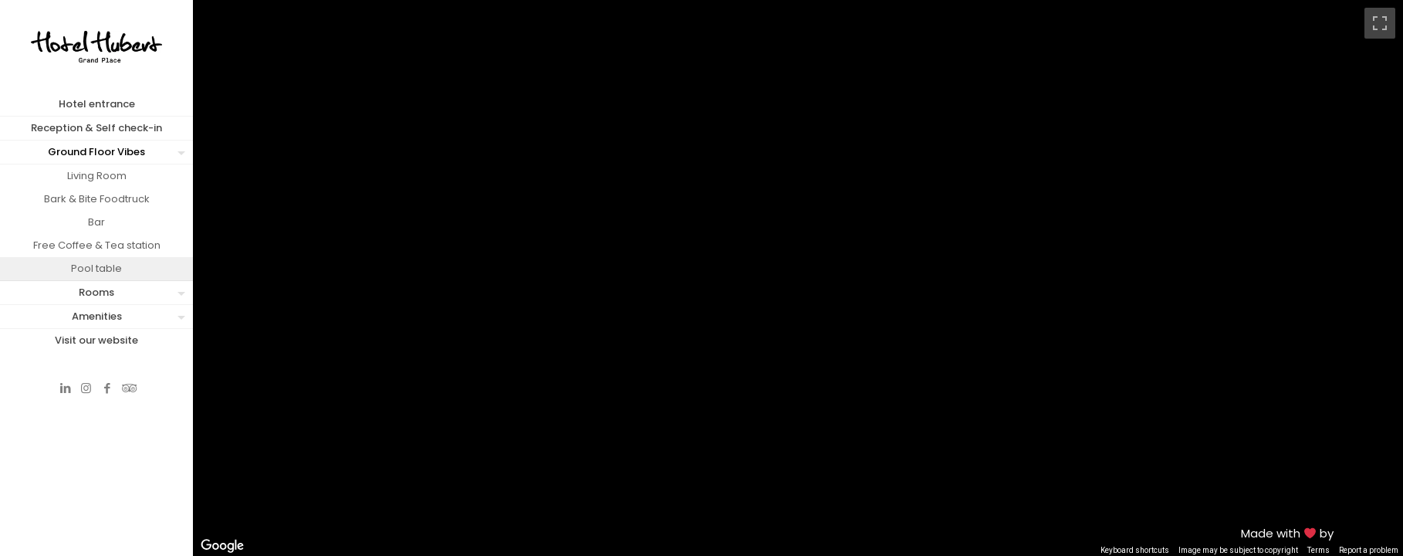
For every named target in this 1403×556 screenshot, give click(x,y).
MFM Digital (1368, 533)
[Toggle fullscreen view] (1379, 23)
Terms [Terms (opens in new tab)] (1318, 550)
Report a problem (1368, 550)
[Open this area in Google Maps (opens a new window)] (222, 546)
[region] (798, 278)
